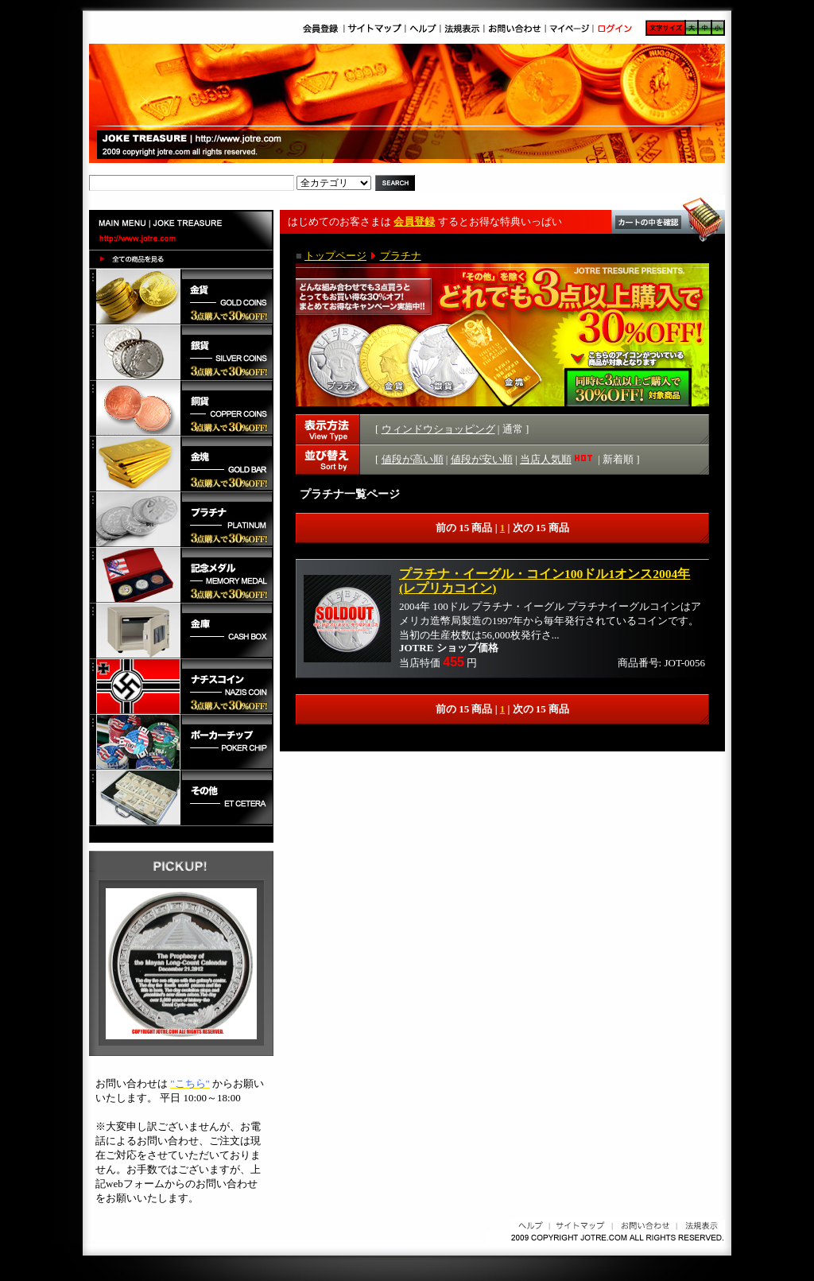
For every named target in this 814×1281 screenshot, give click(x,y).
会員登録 (414, 221)
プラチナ (400, 256)
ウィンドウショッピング (438, 429)
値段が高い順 (413, 459)
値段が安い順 (482, 459)
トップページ (335, 256)
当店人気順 (557, 459)
